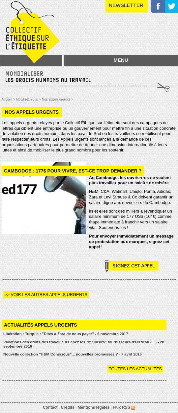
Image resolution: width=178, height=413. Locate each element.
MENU (120, 60)
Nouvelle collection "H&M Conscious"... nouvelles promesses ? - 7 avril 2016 (72, 354)
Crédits (67, 407)
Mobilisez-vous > (28, 99)
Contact (50, 407)
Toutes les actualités (135, 368)
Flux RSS (124, 407)
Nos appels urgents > (57, 99)
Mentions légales (94, 407)
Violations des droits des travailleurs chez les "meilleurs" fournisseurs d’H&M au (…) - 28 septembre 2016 (83, 344)
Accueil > (9, 99)
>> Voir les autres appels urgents (46, 294)
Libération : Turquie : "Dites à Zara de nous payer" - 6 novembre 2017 (65, 334)
